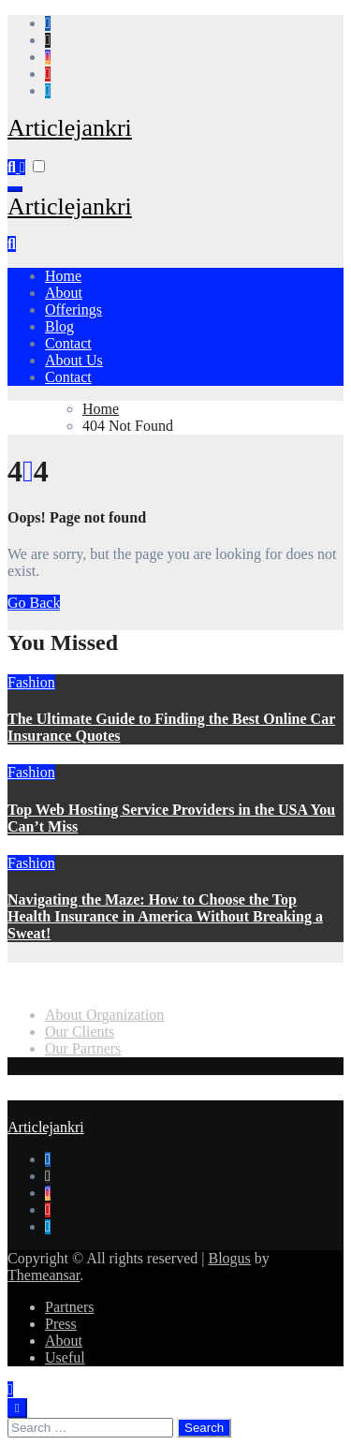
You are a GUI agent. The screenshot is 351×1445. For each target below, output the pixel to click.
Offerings (73, 309)
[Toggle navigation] (14, 189)
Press (61, 1324)
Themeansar (43, 1275)
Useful (65, 1357)
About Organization (104, 1014)
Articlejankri (69, 127)
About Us (74, 360)
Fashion (31, 682)
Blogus (229, 1258)
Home (63, 276)
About (63, 293)
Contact (68, 343)
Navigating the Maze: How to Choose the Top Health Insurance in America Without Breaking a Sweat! (165, 916)
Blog (59, 326)
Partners (69, 1307)
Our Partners (83, 1047)
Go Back (33, 603)
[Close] (17, 1408)
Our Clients (79, 1031)
